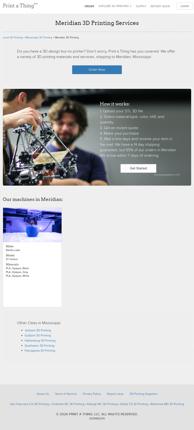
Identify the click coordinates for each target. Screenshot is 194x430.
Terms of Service (66, 394)
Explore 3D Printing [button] (115, 6)
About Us (43, 394)
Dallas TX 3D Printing (134, 404)
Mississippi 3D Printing (39, 37)
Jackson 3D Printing (38, 330)
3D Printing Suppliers (143, 394)
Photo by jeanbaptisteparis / (164, 175)
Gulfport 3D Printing (38, 335)
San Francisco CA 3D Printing (29, 404)
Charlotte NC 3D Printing (68, 404)
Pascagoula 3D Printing (40, 351)
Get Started (138, 168)
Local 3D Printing (13, 37)
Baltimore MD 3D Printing (167, 404)
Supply (141, 6)
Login (185, 6)
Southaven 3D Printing (39, 346)
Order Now (97, 70)
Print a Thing (20, 5)
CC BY (177, 175)
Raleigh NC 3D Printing (102, 404)
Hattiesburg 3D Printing (40, 340)
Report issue (160, 6)
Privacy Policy (92, 394)
